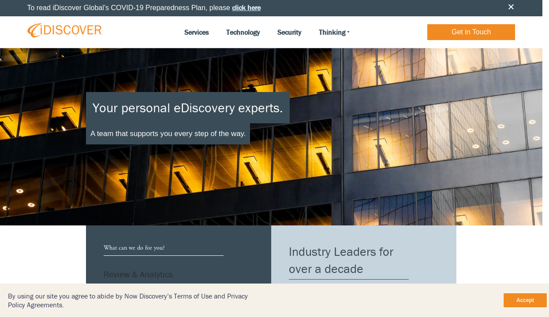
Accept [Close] (525, 300)
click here (246, 7)
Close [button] (511, 6)
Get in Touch (471, 32)
